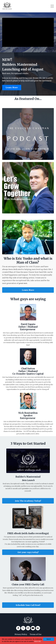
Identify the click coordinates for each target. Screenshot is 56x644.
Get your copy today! (28, 552)
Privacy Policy (21, 634)
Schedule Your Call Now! (28, 605)
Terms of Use (35, 634)
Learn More (12, 87)
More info (37, 641)
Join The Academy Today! (28, 501)
